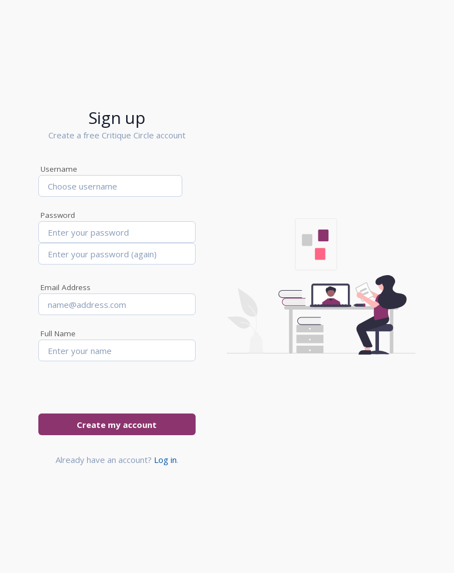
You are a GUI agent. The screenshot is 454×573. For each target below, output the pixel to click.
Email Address (66, 287)
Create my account (117, 424)
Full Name (58, 333)
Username (59, 169)
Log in (165, 459)
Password (58, 215)
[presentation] (122, 391)
